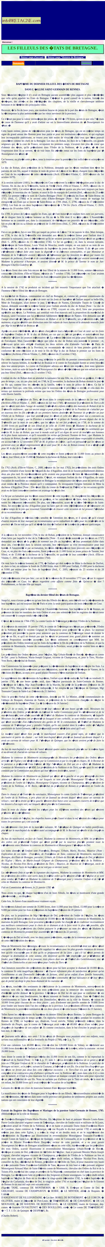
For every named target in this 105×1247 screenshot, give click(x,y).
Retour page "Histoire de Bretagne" (66, 57)
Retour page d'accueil (32, 57)
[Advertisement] (73, 20)
